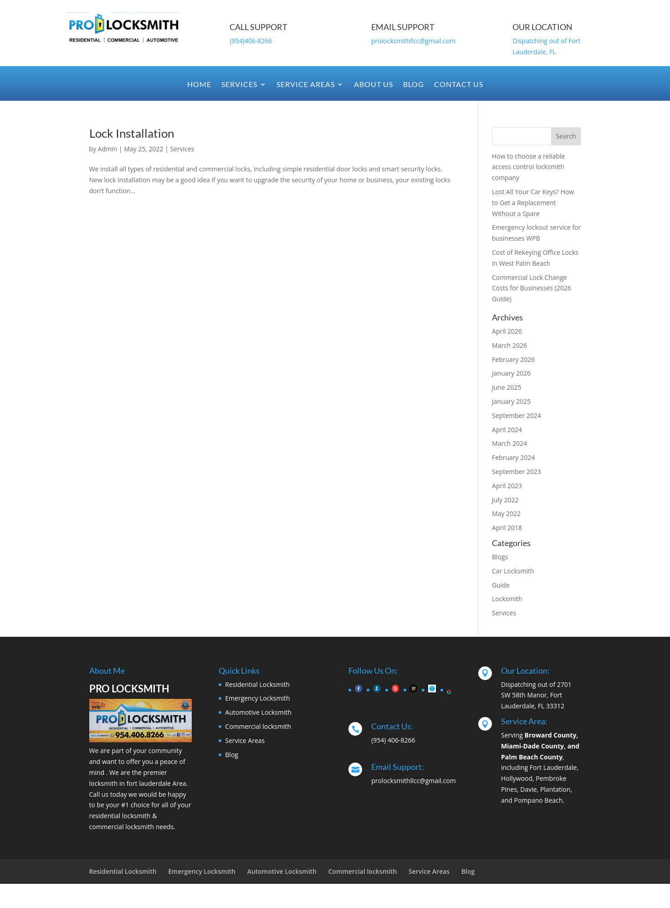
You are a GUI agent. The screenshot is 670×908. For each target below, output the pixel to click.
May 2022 (506, 513)
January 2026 (511, 373)
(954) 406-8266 (393, 740)
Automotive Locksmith (258, 712)
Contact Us (458, 84)
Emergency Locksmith (257, 698)
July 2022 (505, 499)
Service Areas (305, 84)
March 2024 (509, 443)
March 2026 (509, 345)
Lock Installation (131, 133)
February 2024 (513, 457)
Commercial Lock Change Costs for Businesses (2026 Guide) (531, 288)
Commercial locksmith (258, 726)
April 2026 (507, 331)
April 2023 (507, 485)
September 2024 (516, 415)
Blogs (500, 556)
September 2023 (516, 471)
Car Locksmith (513, 571)
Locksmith (507, 598)
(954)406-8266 (251, 40)
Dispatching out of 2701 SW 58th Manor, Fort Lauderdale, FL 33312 (536, 695)
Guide (501, 585)
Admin (108, 148)
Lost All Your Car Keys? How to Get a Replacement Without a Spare (533, 202)
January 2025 (511, 401)
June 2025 (506, 387)
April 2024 (507, 429)
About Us (373, 84)
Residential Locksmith (257, 684)
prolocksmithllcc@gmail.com (413, 40)
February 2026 (513, 359)
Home (199, 84)
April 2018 (507, 527)
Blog (413, 84)
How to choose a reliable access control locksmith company (528, 167)
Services (239, 84)
